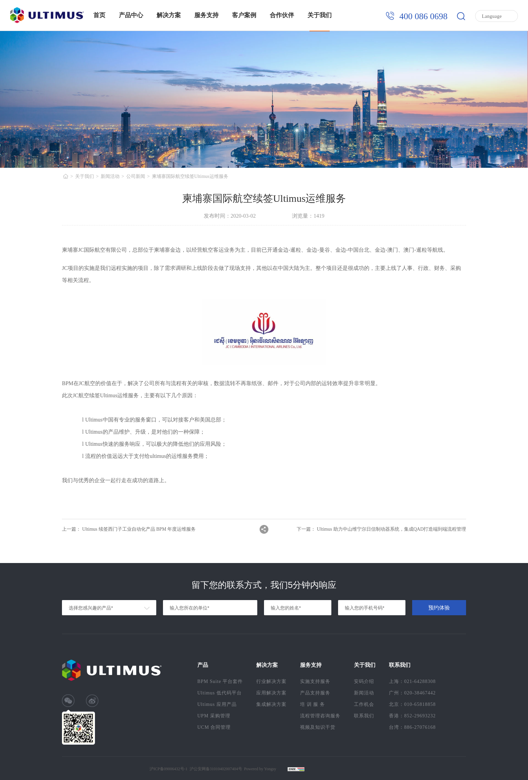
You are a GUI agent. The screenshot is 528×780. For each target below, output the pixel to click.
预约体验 (439, 608)
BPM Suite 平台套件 (220, 681)
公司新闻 (135, 176)
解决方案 (169, 15)
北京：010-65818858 (412, 704)
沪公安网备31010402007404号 (216, 769)
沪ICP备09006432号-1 (169, 769)
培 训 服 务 (312, 704)
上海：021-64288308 (412, 681)
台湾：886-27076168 (412, 727)
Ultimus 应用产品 (217, 704)
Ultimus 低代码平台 (219, 692)
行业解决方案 (271, 681)
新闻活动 (110, 176)
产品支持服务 (315, 692)
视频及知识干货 (317, 727)
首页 (99, 15)
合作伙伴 (282, 15)
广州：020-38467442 (412, 692)
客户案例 (244, 15)
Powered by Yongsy (260, 769)
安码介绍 (364, 681)
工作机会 (364, 704)
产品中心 (131, 15)
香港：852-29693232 (412, 715)
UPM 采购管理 (213, 715)
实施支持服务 (315, 681)
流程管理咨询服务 (320, 715)
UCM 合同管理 (214, 727)
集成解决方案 (271, 704)
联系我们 (364, 715)
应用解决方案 (271, 692)
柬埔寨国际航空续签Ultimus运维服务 (190, 176)
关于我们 (319, 15)
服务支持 (206, 15)
